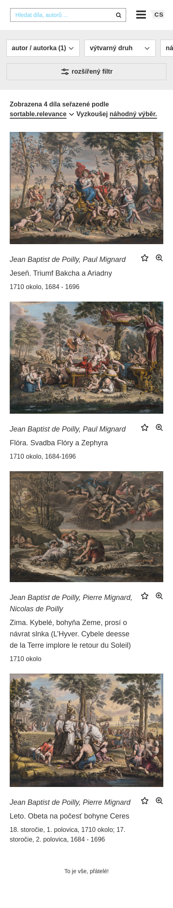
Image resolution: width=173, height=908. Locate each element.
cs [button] (159, 14)
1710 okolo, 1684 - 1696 (45, 286)
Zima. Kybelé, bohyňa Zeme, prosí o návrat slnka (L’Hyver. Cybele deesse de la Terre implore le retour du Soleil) (70, 634)
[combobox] (68, 15)
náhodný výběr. (133, 114)
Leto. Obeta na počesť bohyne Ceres (69, 816)
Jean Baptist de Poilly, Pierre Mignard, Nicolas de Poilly (71, 603)
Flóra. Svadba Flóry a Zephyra (59, 443)
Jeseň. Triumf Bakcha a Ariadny (61, 273)
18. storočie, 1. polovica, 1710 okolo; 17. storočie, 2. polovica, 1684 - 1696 (67, 834)
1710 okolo (25, 658)
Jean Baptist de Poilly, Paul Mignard (68, 259)
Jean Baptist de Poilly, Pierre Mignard (70, 802)
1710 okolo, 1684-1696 (43, 456)
